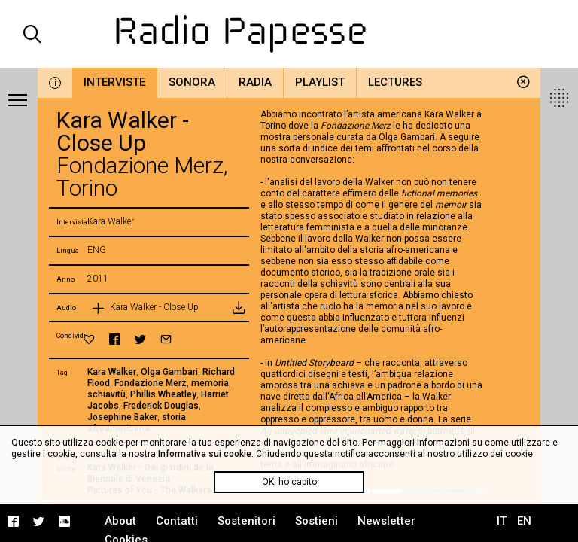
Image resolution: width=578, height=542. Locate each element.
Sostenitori (246, 521)
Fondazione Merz (150, 383)
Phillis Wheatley (163, 394)
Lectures (395, 82)
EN (524, 521)
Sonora (192, 82)
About (120, 521)
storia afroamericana (136, 423)
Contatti (177, 521)
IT (502, 521)
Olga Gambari (169, 372)
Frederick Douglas (161, 405)
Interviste (114, 82)
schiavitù (106, 394)
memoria (210, 383)
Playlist (320, 82)
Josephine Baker (122, 417)
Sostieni (316, 521)
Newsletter (386, 521)
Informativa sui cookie (204, 454)
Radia (255, 82)
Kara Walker (111, 372)
